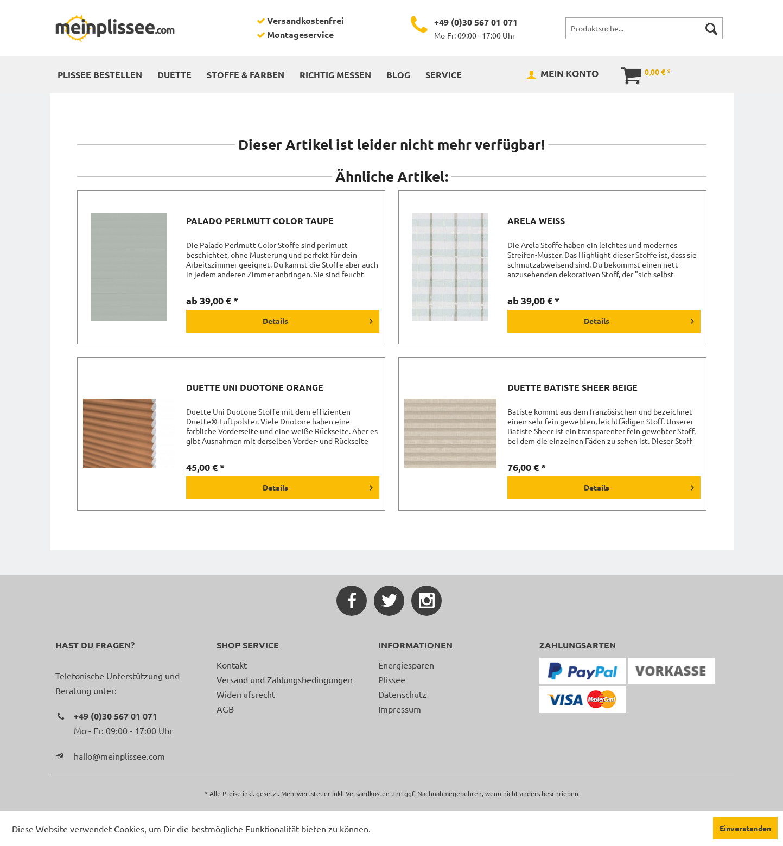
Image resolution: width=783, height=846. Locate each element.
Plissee (391, 679)
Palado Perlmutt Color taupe (260, 220)
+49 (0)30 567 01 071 (476, 22)
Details (317, 319)
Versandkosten (368, 793)
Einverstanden (745, 828)
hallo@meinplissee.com (119, 755)
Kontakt (232, 664)
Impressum (399, 708)
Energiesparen (406, 664)
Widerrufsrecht (246, 694)
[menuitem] (644, 28)
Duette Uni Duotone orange (254, 387)
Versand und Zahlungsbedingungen (285, 679)
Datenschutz (402, 694)
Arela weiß (536, 220)
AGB (225, 708)
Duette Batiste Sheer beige (572, 387)
